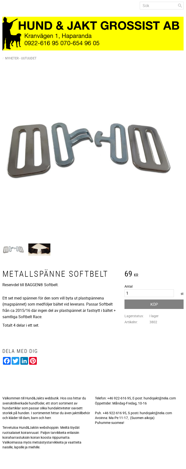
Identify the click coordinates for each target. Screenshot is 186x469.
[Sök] (180, 5)
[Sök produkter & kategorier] (162, 5)
